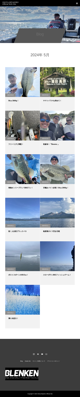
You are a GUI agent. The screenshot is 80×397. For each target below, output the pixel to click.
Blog (21, 361)
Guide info (28, 361)
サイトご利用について (39, 361)
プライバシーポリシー (53, 361)
